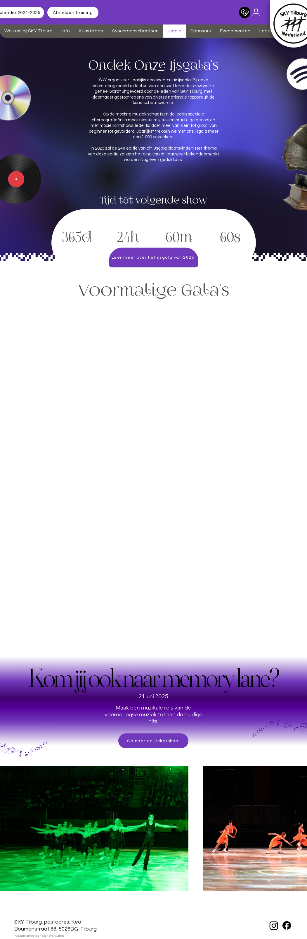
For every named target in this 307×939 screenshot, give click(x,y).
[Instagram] (274, 925)
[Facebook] (286, 925)
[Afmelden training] (72, 12)
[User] (256, 12)
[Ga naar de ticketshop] (153, 740)
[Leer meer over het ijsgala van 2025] (153, 257)
